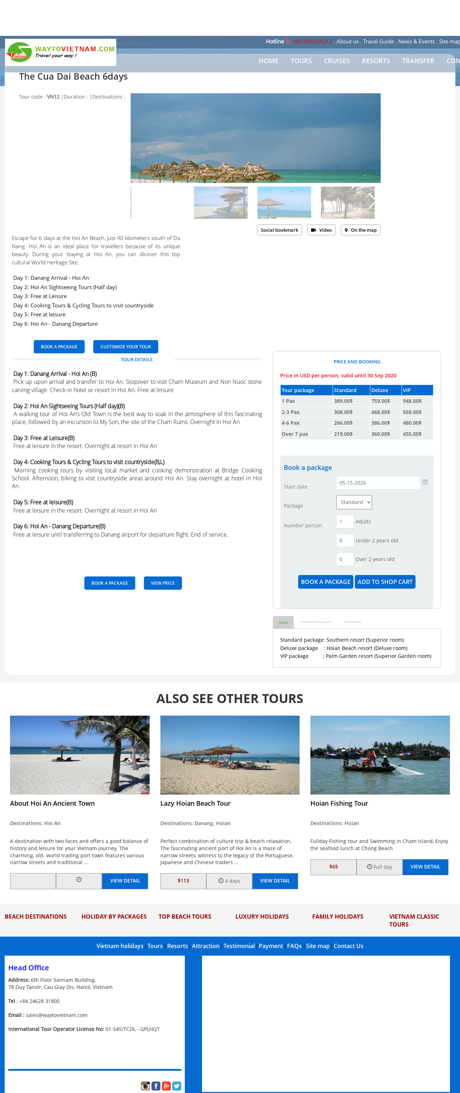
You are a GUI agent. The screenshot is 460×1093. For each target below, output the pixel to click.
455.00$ (412, 433)
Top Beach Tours (185, 916)
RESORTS (376, 60)
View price (163, 583)
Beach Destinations (36, 916)
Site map (318, 946)
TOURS (301, 60)
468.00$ (380, 412)
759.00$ (380, 400)
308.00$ (343, 412)
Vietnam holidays (120, 946)
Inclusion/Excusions (316, 621)
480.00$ (412, 422)
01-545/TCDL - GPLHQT (132, 1029)
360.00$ (380, 433)
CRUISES (337, 60)
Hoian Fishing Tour (339, 803)
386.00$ (380, 422)
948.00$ (412, 400)
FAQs (294, 946)
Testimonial (239, 946)
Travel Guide (378, 41)
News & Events (416, 41)
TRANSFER (418, 60)
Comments (353, 621)
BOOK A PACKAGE (59, 347)
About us (348, 41)
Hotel (283, 622)
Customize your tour (125, 347)
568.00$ (412, 412)
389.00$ (343, 400)
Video (321, 230)
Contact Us (348, 946)
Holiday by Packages (114, 916)
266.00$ (343, 422)
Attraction (206, 946)
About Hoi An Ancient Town (52, 803)
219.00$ (343, 433)
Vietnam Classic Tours (414, 920)
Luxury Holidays (262, 916)
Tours (155, 946)
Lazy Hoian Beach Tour (195, 803)
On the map (361, 230)
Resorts (177, 946)
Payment (271, 946)
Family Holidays (337, 916)
